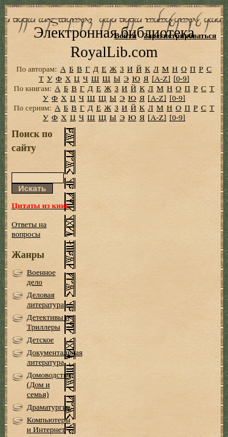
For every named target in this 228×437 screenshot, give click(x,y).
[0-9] (181, 95)
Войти (125, 35)
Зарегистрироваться (179, 35)
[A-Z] (161, 95)
